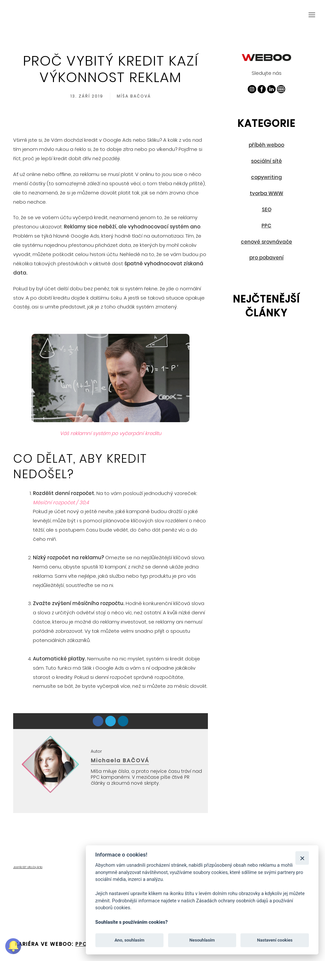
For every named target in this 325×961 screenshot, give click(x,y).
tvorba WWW (266, 193)
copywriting (266, 177)
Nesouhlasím (202, 940)
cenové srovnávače (266, 241)
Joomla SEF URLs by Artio (27, 867)
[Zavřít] (302, 858)
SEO (266, 209)
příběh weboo (266, 144)
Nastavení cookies (274, 940)
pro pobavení (266, 257)
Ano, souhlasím (129, 940)
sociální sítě (266, 161)
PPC (266, 225)
